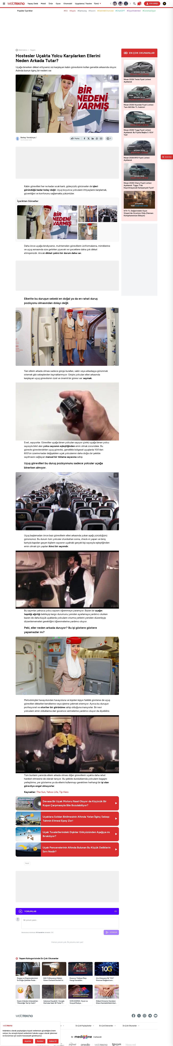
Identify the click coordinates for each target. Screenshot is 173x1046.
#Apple (73, 11)
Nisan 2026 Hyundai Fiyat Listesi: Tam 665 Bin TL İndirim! (139, 106)
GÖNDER (111, 932)
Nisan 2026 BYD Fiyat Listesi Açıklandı (137, 159)
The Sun (40, 792)
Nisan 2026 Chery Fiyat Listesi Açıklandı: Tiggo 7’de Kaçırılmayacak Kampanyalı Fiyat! (139, 185)
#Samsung (82, 11)
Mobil (43, 4)
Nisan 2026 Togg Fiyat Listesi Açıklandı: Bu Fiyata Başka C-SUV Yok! (138, 132)
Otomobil (67, 4)
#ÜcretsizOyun (149, 11)
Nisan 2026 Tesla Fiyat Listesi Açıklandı (137, 80)
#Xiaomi (92, 11)
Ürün (51, 4)
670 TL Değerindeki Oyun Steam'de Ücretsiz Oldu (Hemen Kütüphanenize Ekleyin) (138, 213)
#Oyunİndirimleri (134, 11)
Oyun (58, 4)
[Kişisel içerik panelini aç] (167, 156)
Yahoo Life (52, 792)
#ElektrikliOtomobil (105, 11)
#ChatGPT (120, 11)
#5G (66, 11)
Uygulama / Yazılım (83, 4)
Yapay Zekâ (33, 4)
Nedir (27, 863)
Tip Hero (63, 792)
